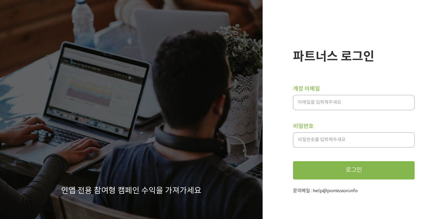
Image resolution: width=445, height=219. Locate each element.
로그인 (354, 170)
